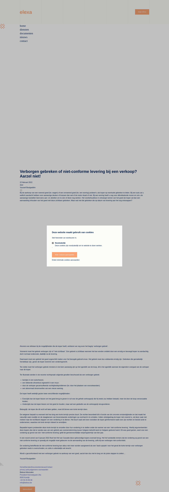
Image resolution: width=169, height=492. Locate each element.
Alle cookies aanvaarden (64, 255)
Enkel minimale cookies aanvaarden (66, 260)
